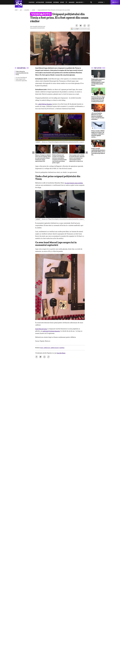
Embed (38, 142)
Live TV (114, 2)
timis (41, 347)
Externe (56, 2)
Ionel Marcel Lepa (41, 329)
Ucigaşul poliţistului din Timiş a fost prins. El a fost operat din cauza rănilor (54, 10)
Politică (31, 2)
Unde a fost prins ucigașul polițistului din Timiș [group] (22, 73)
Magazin (71, 2)
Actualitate (40, 2)
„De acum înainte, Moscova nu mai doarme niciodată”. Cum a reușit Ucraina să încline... (97, 116)
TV (66, 2)
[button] (60, 126)
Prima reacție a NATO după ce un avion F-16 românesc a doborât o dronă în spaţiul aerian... (97, 134)
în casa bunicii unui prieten (74, 183)
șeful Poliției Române (45, 104)
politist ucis (47, 347)
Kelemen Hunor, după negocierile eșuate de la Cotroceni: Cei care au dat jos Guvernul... (98, 99)
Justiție (33, 10)
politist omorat (55, 347)
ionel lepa (61, 347)
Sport (62, 2)
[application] (60, 127)
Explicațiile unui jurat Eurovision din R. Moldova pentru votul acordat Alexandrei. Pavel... (98, 82)
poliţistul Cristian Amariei (51, 331)
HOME (16, 10)
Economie (49, 2)
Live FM (100, 2)
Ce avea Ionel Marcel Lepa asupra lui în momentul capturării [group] (21, 79)
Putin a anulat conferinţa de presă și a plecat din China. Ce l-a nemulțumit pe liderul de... (98, 152)
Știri (21, 10)
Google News (61, 353)
